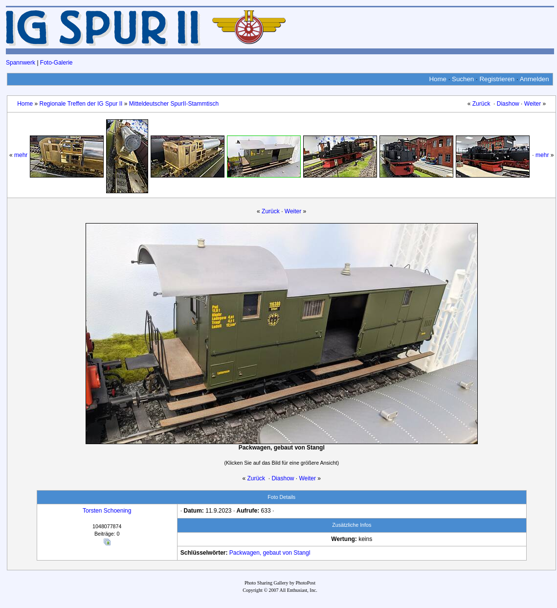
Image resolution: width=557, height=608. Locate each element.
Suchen (463, 79)
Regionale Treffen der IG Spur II (81, 103)
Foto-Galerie (56, 62)
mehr (20, 155)
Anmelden (534, 79)
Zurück (481, 103)
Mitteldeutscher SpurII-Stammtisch (174, 103)
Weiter (532, 103)
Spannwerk (20, 62)
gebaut (272, 552)
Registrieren (496, 79)
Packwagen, (245, 552)
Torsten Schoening (107, 510)
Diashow (508, 103)
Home (437, 79)
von (287, 552)
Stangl (301, 552)
